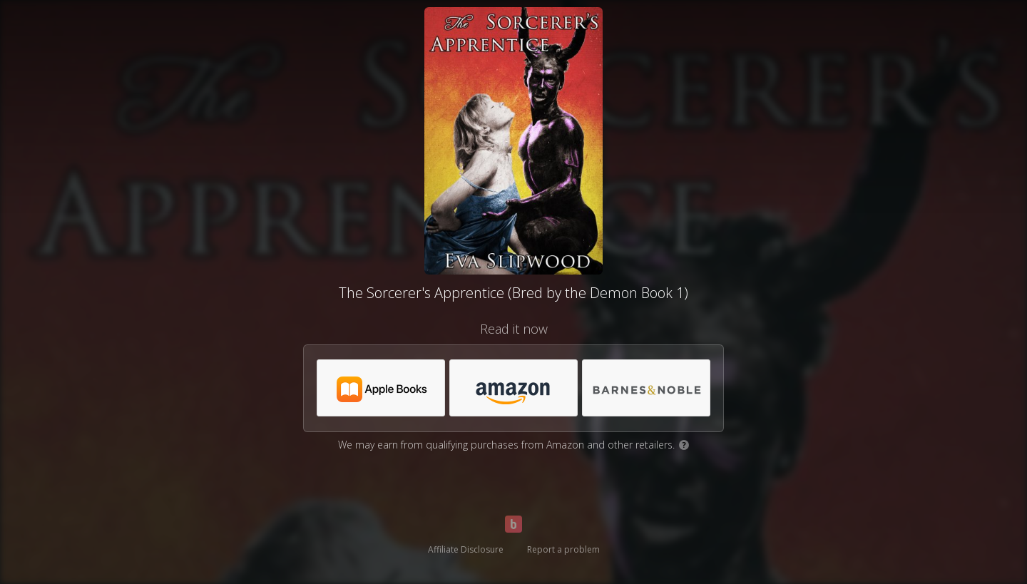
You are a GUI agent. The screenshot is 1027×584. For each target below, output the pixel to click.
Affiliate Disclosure (466, 549)
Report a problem (563, 549)
